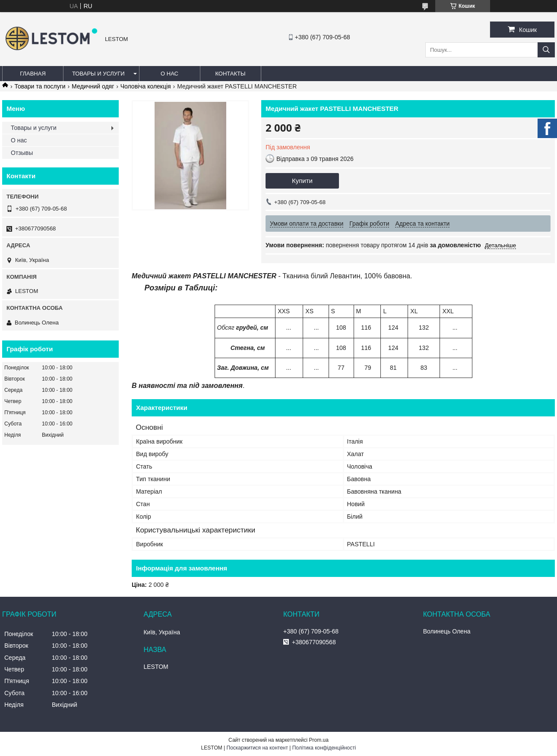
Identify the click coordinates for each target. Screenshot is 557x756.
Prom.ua (319, 740)
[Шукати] (546, 49)
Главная (33, 73)
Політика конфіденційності (324, 748)
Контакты (230, 73)
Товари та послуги (39, 86)
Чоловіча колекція (145, 86)
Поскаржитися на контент (257, 748)
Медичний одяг (93, 86)
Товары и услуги (98, 73)
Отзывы (22, 152)
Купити (302, 180)
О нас (169, 73)
